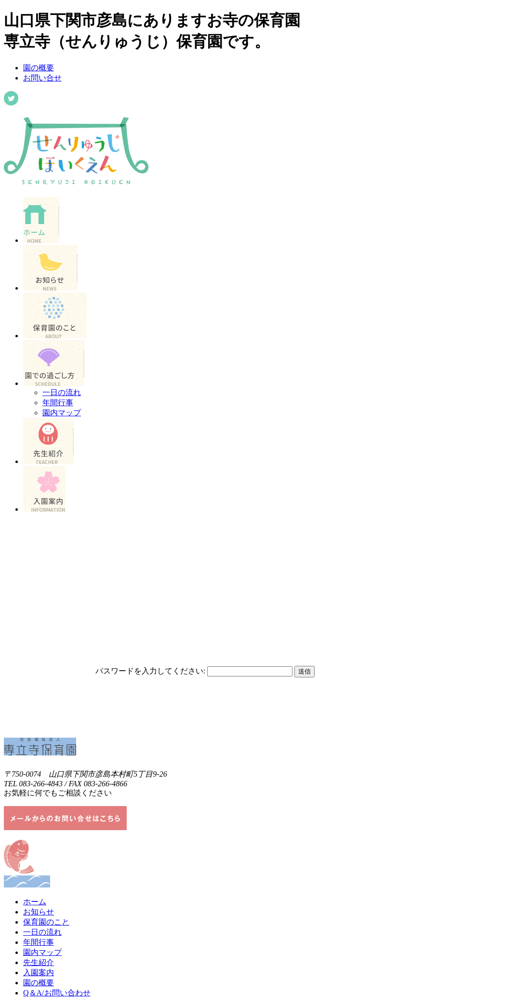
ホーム (34, 902)
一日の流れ (61, 392)
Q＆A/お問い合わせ (57, 993)
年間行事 (57, 402)
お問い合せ (42, 78)
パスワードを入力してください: (150, 671)
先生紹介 (38, 962)
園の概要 (38, 68)
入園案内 (38, 972)
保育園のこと (46, 922)
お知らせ (38, 912)
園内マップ (61, 413)
